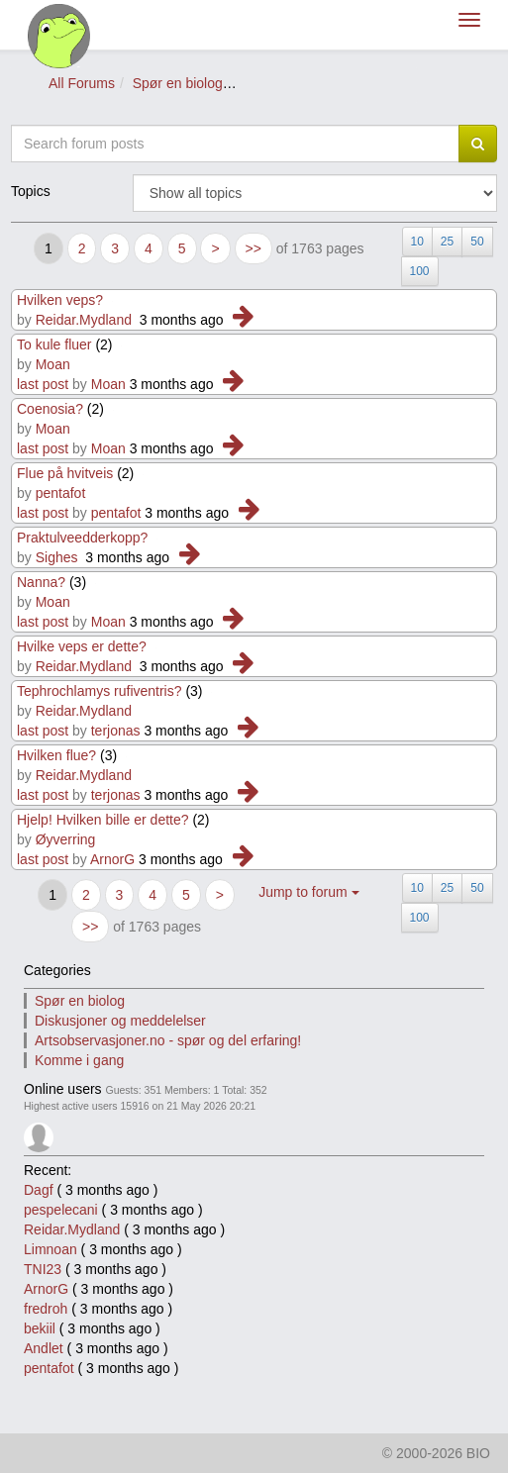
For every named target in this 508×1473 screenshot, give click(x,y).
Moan (53, 364)
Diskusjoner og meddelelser (120, 1021)
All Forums (82, 83)
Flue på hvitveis (65, 473)
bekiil (39, 1328)
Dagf (38, 1190)
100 (420, 271)
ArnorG (112, 859)
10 (417, 241)
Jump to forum (308, 892)
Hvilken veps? (60, 300)
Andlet (43, 1348)
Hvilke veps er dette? (82, 646)
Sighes (57, 557)
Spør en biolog (178, 83)
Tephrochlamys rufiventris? (99, 691)
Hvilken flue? (56, 755)
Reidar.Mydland (84, 320)
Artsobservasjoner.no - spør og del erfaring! (168, 1040)
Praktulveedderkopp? (84, 537)
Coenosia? (50, 409)
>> (253, 248)
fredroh (45, 1309)
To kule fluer (54, 344)
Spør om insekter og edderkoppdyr (348, 83)
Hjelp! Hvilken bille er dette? (103, 820)
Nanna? (41, 582)
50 (476, 241)
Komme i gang (79, 1060)
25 (447, 241)
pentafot (61, 493)
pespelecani (61, 1210)
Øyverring (66, 839)
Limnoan (50, 1249)
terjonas (116, 730)
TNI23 (42, 1269)
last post (42, 384)
